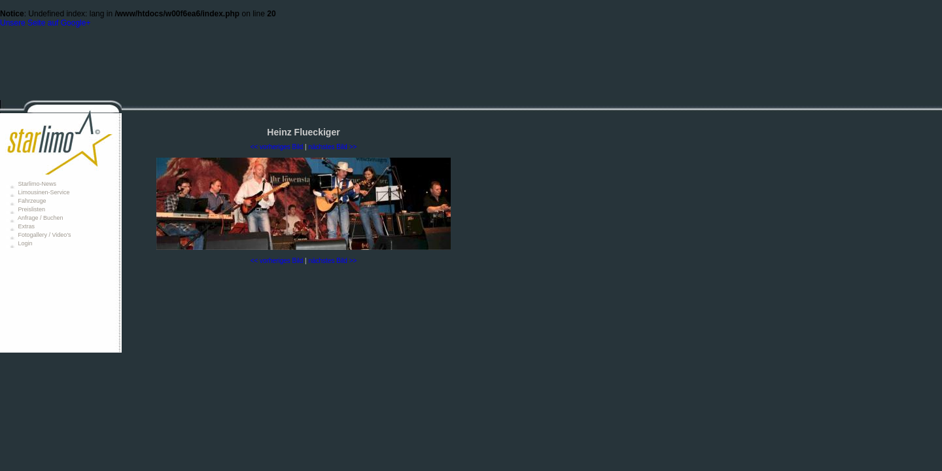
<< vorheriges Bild (277, 146)
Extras (25, 226)
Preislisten (30, 209)
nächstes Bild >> (332, 146)
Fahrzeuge (31, 201)
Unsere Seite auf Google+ (45, 22)
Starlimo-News (36, 184)
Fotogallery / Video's (43, 235)
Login (24, 243)
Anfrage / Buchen (39, 218)
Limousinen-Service (43, 192)
